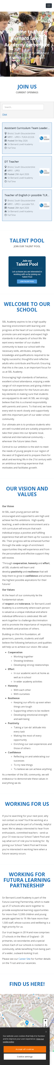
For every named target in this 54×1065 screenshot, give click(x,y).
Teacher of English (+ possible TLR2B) (27, 195)
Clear (4, 114)
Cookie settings (25, 1056)
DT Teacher (11, 161)
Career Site (25, 958)
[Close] (46, 1032)
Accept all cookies (25, 1049)
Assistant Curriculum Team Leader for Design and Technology (27, 128)
